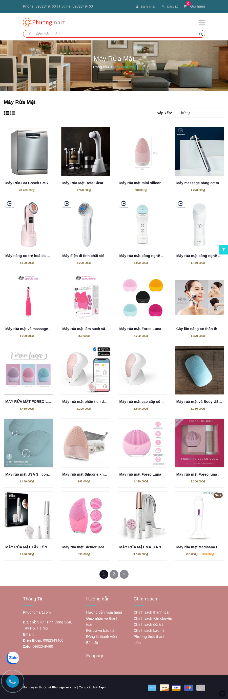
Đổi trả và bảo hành (102, 629)
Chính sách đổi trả (149, 623)
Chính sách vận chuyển (153, 617)
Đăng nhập (140, 6)
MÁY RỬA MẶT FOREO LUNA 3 (31, 401)
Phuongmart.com (65, 686)
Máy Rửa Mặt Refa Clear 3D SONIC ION (95, 182)
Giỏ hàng (194, 6)
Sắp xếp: (164, 112)
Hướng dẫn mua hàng (104, 611)
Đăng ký (168, 6)
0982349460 (46, 6)
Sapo (104, 686)
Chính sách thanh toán (152, 611)
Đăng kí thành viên (101, 636)
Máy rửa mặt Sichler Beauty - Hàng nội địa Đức (102, 546)
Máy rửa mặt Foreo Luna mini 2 (146, 473)
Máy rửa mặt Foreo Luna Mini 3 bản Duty (154, 328)
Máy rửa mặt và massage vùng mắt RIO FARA (44, 328)
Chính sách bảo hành (151, 629)
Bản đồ (92, 642)
